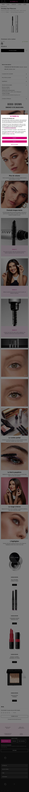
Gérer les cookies (10, 132)
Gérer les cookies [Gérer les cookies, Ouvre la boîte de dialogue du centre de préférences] (14, 144)
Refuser (14, 141)
